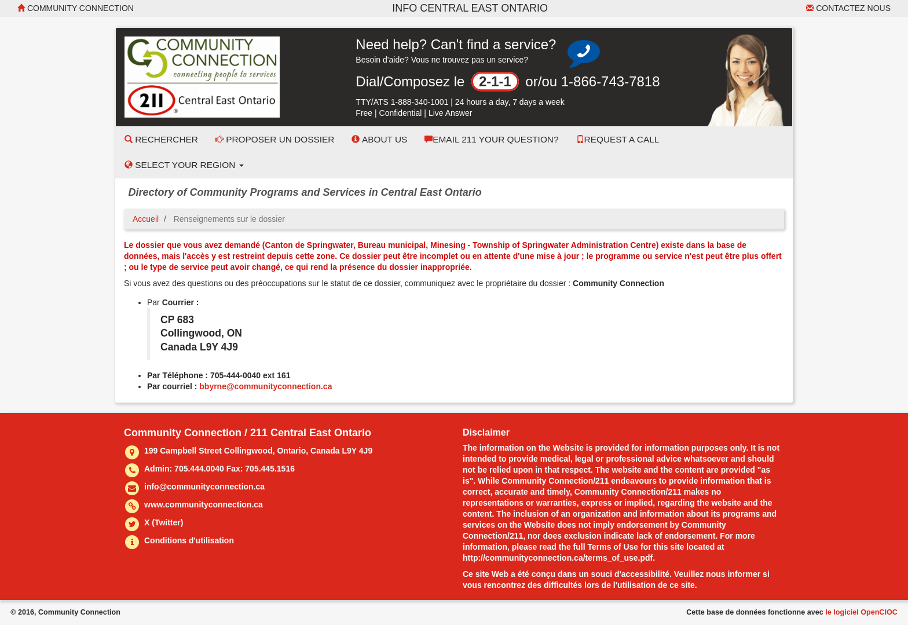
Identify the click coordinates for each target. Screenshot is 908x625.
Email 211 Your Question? (491, 139)
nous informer (733, 574)
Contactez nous (848, 8)
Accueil (146, 219)
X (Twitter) (163, 522)
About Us (379, 139)
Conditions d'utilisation (189, 540)
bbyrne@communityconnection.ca (265, 386)
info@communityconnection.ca (204, 486)
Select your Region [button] (184, 165)
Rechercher (161, 139)
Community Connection (75, 8)
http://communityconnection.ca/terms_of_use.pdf (558, 557)
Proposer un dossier (275, 139)
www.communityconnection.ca (203, 504)
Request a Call (618, 139)
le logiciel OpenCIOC (861, 612)
